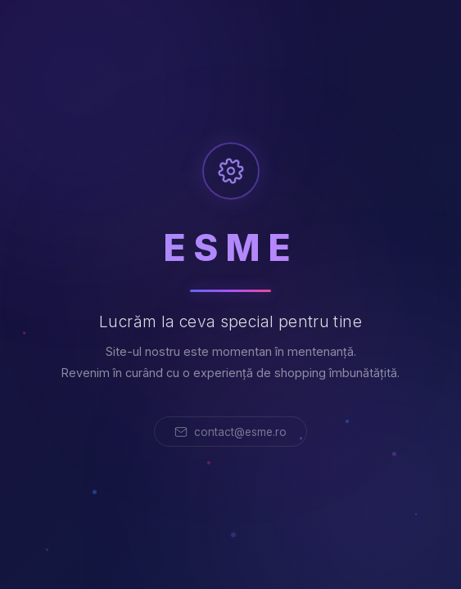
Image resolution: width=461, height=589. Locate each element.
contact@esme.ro (230, 431)
